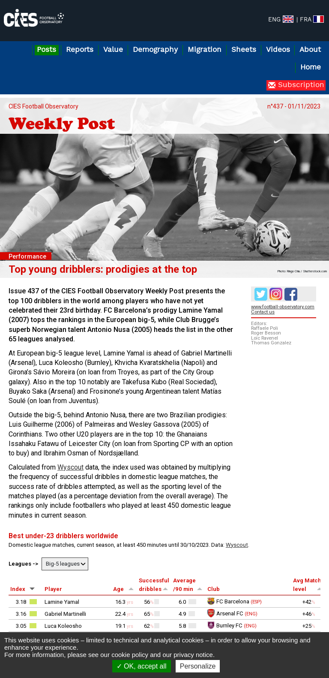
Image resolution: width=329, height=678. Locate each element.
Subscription (299, 85)
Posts (46, 50)
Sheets (243, 50)
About (310, 50)
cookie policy (129, 654)
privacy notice (193, 654)
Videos (278, 50)
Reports (79, 50)
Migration (204, 50)
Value (113, 50)
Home (310, 67)
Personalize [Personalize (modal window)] (198, 666)
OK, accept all (142, 666)
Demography (155, 50)
